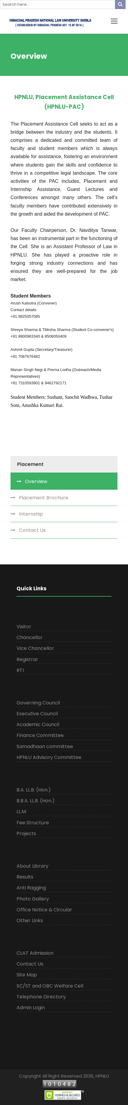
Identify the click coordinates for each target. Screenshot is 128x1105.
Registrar (27, 659)
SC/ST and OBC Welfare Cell (50, 985)
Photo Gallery (33, 898)
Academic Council (38, 724)
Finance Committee (40, 735)
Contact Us (32, 530)
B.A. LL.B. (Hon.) (34, 789)
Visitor (24, 626)
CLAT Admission (35, 953)
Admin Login (31, 1007)
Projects (26, 833)
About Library (32, 866)
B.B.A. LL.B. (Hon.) (36, 800)
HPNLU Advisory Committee (49, 757)
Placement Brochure (43, 497)
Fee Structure (33, 822)
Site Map (27, 974)
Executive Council (37, 713)
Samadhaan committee (45, 746)
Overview (36, 481)
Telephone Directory (41, 996)
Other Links (30, 920)
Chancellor (30, 637)
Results (25, 876)
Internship (31, 513)
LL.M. (22, 811)
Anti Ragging (31, 887)
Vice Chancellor (35, 648)
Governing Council (38, 702)
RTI (20, 670)
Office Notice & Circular (44, 909)
